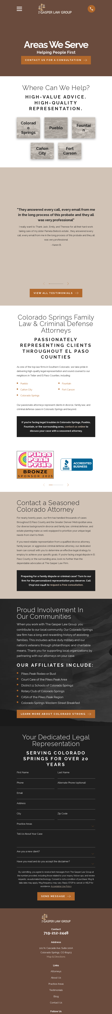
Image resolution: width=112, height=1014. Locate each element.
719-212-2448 (56, 933)
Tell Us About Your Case (29, 834)
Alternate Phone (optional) (72, 783)
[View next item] (69, 283)
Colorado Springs (29, 395)
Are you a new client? (28, 851)
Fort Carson (68, 389)
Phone (20, 783)
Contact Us (56, 1002)
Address (21, 803)
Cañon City (26, 389)
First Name (23, 772)
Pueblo (24, 383)
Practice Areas (24, 824)
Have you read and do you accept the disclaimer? (43, 861)
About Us (56, 977)
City (19, 813)
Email (20, 793)
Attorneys (56, 971)
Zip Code (63, 813)
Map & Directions (56, 956)
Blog (56, 996)
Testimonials (56, 990)
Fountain (67, 383)
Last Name (64, 772)
